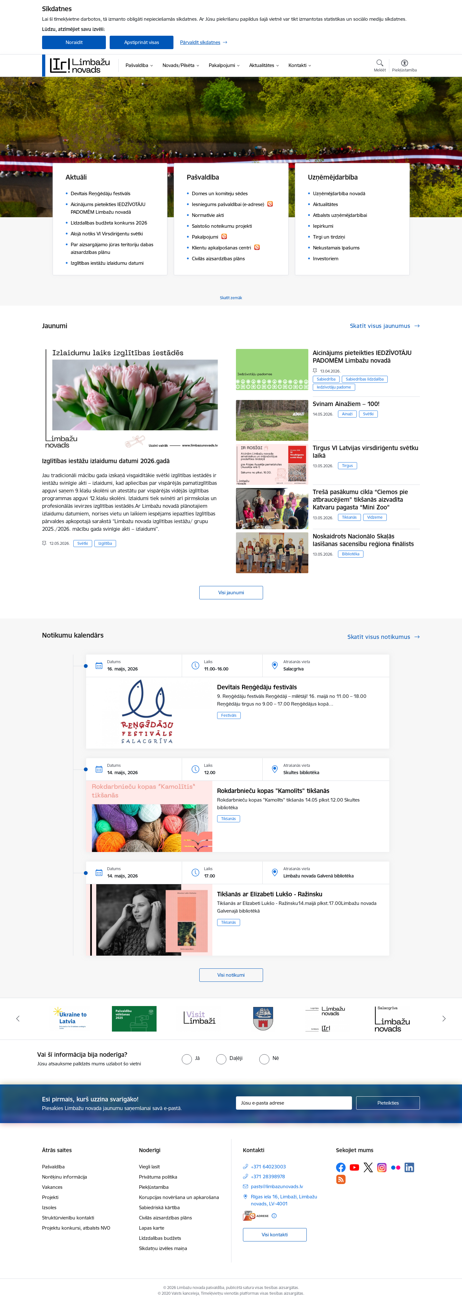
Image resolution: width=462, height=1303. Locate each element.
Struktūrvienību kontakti (68, 1218)
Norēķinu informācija (64, 1177)
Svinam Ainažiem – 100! (346, 404)
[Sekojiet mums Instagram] (382, 1167)
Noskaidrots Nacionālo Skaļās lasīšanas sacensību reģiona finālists (363, 540)
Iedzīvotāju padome (334, 387)
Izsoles (49, 1207)
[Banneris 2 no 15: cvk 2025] (134, 1018)
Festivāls (229, 715)
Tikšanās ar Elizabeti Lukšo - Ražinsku (269, 894)
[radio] (191, 1058)
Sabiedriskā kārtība (159, 1207)
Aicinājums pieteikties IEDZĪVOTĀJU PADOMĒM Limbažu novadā (362, 356)
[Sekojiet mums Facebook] (341, 1167)
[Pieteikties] (388, 1103)
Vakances (52, 1187)
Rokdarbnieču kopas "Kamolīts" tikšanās (273, 791)
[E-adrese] (255, 1215)
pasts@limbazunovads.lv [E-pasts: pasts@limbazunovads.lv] (277, 1186)
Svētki (82, 543)
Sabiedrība (326, 379)
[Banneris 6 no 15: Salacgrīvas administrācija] (392, 1018)
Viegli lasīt (149, 1167)
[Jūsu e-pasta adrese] (294, 1103)
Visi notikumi (231, 975)
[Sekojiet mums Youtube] (354, 1167)
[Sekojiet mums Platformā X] (368, 1167)
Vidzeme (375, 517)
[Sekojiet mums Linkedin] (409, 1167)
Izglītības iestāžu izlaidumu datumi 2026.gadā (106, 461)
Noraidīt (74, 42)
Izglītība (105, 543)
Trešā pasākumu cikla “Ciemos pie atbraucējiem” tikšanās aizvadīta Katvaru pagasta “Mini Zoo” (360, 499)
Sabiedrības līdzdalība (365, 379)
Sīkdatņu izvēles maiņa (163, 1248)
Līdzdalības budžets (160, 1238)
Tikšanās (349, 517)
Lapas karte (151, 1228)
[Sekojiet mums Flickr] (395, 1167)
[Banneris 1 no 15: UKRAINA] (69, 1018)
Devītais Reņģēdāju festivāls (257, 687)
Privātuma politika (158, 1177)
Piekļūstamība (154, 1187)
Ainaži (347, 413)
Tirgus (347, 465)
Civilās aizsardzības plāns (165, 1218)
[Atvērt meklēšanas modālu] (380, 66)
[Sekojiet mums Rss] (341, 1179)
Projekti (50, 1197)
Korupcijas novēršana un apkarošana (179, 1197)
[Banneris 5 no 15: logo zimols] (327, 1018)
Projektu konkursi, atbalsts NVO (76, 1228)
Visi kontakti (275, 1235)
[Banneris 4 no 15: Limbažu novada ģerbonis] (263, 1018)
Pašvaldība (53, 1167)
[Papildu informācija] (274, 1215)
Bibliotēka (350, 554)
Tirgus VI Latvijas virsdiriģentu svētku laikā (365, 451)
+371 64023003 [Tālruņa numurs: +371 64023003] (268, 1167)
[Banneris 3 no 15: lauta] (198, 1018)
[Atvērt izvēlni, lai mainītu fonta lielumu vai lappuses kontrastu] (404, 66)
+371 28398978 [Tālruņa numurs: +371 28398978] (268, 1176)
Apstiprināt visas (141, 42)
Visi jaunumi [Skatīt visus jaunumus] (231, 592)
